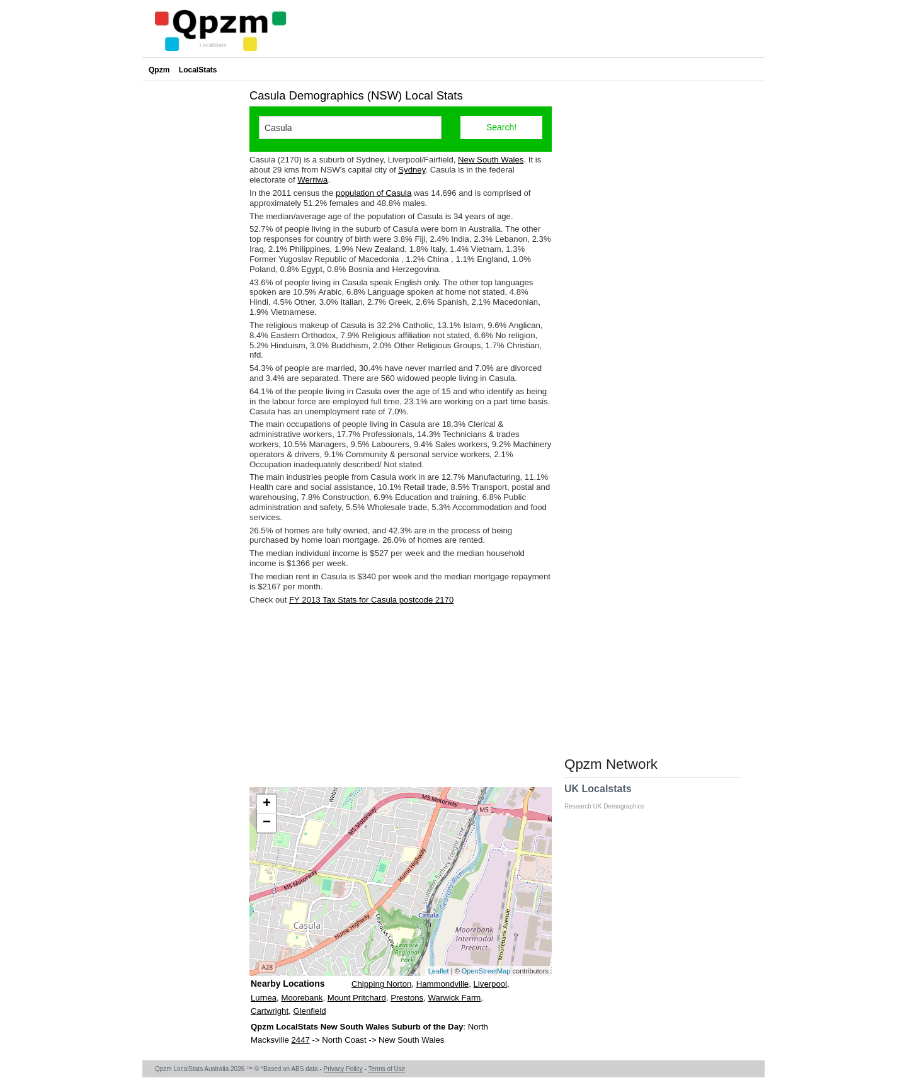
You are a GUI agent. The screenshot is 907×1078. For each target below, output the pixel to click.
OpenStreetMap (486, 971)
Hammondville (442, 984)
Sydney (411, 169)
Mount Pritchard (357, 997)
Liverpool (491, 984)
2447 (300, 1040)
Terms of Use (386, 1068)
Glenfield (309, 1011)
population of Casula (373, 193)
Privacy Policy (343, 1068)
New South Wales (490, 159)
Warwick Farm (454, 997)
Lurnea (264, 997)
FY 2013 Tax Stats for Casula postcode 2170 (371, 599)
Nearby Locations (287, 984)
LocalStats (198, 69)
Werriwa (312, 179)
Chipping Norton (381, 984)
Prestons (407, 997)
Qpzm (159, 69)
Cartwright (269, 1011)
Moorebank (301, 997)
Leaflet (438, 971)
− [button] (267, 823)
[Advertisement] (400, 696)
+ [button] (267, 804)
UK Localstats (610, 796)
